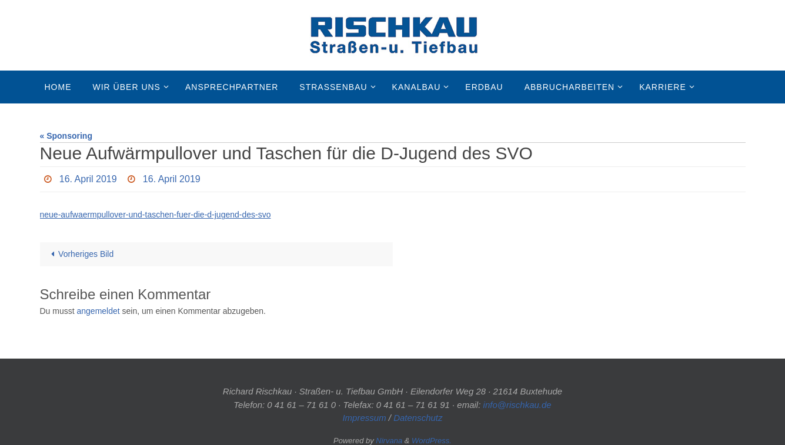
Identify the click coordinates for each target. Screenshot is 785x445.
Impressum (364, 418)
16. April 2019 (88, 179)
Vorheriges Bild (80, 254)
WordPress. (432, 440)
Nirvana (389, 440)
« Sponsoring (66, 135)
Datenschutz (417, 418)
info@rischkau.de (517, 405)
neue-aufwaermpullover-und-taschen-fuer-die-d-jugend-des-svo (155, 214)
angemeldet (98, 311)
